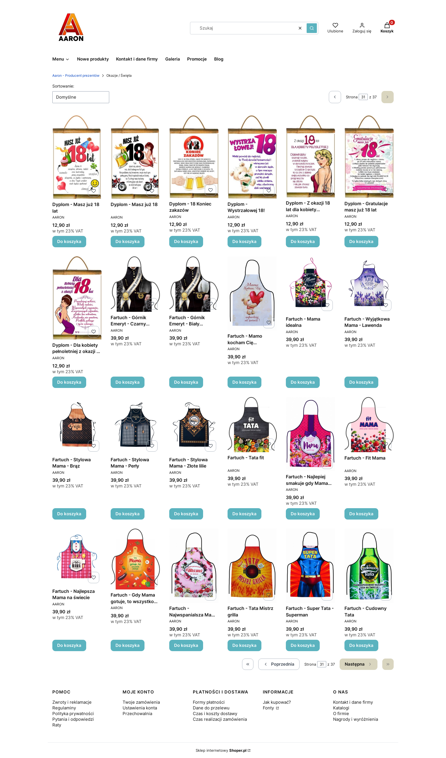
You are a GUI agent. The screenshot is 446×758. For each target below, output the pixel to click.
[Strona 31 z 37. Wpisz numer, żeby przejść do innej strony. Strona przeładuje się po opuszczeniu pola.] (363, 97)
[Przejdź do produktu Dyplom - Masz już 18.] (135, 157)
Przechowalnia (137, 713)
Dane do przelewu (211, 708)
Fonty (269, 708)
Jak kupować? (277, 702)
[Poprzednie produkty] (279, 664)
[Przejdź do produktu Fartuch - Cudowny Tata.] (369, 566)
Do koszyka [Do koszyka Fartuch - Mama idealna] (303, 382)
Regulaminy (64, 708)
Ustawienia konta (140, 708)
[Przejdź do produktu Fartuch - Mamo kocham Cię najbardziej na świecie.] (252, 293)
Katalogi (341, 708)
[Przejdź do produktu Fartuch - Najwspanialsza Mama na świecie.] (193, 566)
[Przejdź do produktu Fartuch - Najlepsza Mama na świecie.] (77, 557)
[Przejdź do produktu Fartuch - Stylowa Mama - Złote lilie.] (193, 425)
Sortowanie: (63, 86)
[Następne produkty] (358, 664)
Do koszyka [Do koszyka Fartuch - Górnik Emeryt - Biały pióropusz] (186, 382)
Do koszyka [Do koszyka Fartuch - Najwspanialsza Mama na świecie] (186, 645)
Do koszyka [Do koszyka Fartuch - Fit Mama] (361, 513)
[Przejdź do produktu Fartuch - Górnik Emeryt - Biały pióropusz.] (193, 284)
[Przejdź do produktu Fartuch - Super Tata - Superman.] (310, 566)
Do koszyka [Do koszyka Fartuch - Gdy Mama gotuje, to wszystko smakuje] (127, 645)
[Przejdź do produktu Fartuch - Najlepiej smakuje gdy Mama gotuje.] (310, 434)
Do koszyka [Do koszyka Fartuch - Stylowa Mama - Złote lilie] (186, 513)
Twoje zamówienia (141, 702)
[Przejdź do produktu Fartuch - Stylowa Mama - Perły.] (135, 425)
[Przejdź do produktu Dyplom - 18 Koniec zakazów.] (193, 156)
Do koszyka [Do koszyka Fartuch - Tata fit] (244, 513)
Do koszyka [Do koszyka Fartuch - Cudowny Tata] (361, 645)
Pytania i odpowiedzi (73, 719)
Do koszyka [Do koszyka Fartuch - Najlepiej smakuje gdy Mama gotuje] (303, 513)
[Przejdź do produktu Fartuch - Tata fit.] (252, 424)
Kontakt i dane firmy (353, 702)
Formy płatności (209, 702)
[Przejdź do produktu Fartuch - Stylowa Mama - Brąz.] (77, 425)
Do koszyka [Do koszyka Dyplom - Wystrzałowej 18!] (244, 241)
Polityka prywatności (73, 713)
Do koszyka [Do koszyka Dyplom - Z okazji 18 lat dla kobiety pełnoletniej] (303, 241)
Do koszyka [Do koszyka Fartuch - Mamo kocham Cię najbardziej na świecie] (244, 382)
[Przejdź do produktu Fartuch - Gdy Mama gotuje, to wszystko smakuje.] (135, 559)
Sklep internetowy (221, 750)
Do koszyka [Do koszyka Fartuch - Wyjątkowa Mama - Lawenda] (361, 382)
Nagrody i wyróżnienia (355, 719)
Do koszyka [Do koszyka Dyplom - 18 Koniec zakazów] (186, 241)
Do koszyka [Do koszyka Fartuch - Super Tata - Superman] (303, 645)
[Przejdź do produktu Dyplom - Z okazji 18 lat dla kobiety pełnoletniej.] (310, 156)
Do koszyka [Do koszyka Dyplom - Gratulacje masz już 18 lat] (361, 241)
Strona (352, 97)
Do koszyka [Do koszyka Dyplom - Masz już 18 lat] (69, 241)
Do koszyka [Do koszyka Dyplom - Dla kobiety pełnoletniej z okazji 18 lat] (69, 382)
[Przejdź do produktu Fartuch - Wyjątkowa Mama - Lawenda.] (369, 284)
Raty (56, 725)
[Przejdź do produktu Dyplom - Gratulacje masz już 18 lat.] (369, 156)
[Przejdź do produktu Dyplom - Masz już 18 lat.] (77, 157)
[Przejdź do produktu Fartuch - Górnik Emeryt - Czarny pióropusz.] (135, 284)
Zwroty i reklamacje (72, 702)
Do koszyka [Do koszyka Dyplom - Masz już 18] (127, 241)
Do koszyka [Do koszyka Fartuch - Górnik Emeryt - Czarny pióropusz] (127, 382)
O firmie (341, 713)
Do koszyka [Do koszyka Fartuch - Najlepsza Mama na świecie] (69, 645)
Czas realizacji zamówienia (220, 719)
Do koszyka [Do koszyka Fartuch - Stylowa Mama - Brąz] (69, 513)
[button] (312, 28)
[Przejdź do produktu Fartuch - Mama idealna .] (310, 284)
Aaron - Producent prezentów (76, 75)
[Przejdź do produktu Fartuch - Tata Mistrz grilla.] (252, 566)
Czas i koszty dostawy (215, 713)
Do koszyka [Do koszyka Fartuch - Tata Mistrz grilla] (244, 645)
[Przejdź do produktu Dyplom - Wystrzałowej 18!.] (252, 157)
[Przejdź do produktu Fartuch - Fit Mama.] (369, 424)
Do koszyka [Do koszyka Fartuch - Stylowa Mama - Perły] (127, 513)
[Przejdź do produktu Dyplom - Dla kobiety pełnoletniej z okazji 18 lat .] (77, 298)
